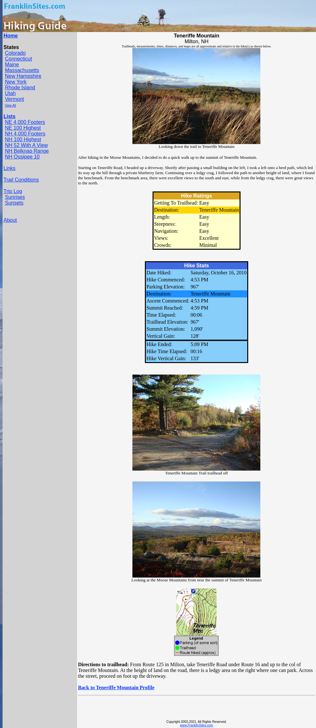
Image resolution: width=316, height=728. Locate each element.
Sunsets (14, 203)
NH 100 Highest (23, 139)
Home (11, 35)
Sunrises (15, 197)
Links (9, 168)
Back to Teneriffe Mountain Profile (116, 687)
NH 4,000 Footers (25, 133)
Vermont (14, 99)
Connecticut (18, 58)
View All (10, 105)
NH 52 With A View (26, 145)
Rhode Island (20, 87)
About (10, 220)
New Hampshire (23, 76)
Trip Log (13, 191)
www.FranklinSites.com (196, 725)
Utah (10, 93)
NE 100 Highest (23, 128)
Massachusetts (22, 70)
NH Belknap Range (27, 151)
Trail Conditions (21, 179)
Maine (12, 64)
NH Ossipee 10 (22, 156)
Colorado (15, 53)
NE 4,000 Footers (25, 122)
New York (16, 82)
